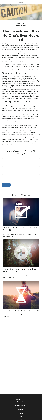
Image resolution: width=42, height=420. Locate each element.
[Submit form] (6, 185)
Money (21, 419)
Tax (21, 418)
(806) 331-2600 (22, 399)
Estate (21, 415)
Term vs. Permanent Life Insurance (21, 310)
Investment (21, 413)
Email (3, 165)
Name (4, 157)
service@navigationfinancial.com (21, 405)
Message (4, 173)
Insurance (21, 416)
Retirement (21, 412)
